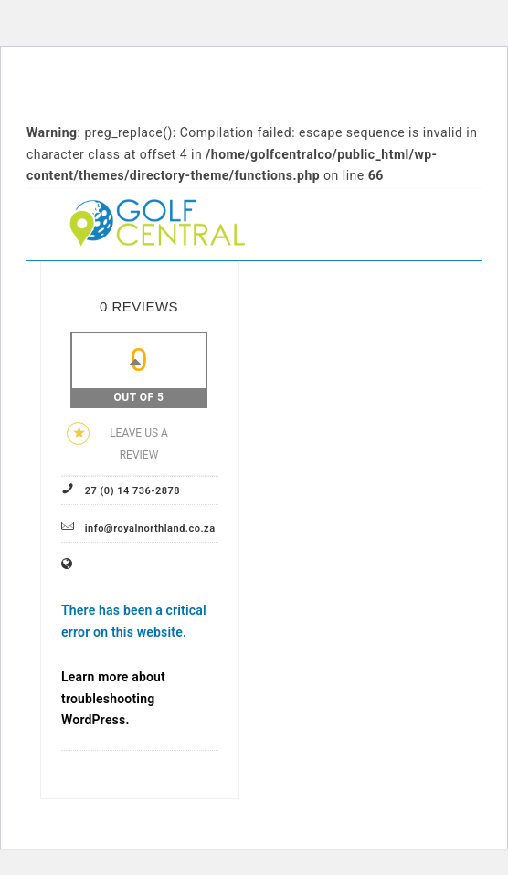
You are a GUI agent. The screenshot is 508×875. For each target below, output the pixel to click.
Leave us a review (117, 441)
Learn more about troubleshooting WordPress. (113, 698)
